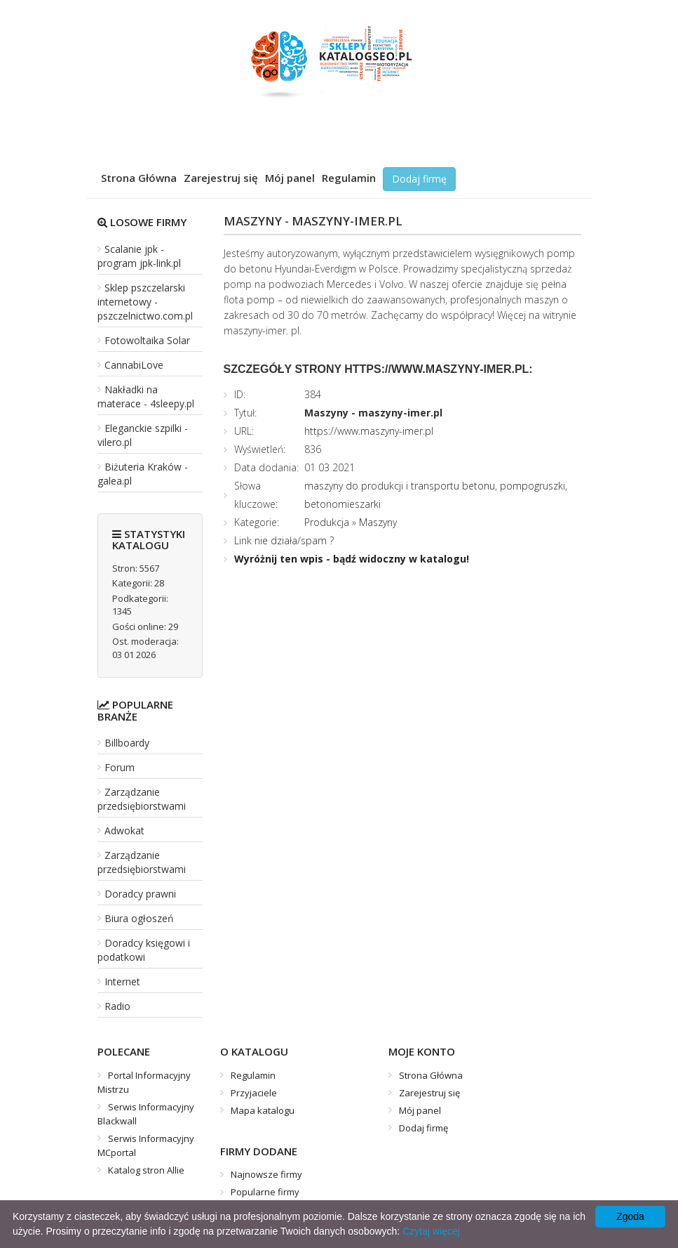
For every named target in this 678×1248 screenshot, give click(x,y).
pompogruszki (532, 485)
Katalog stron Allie (146, 1170)
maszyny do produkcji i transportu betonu (399, 485)
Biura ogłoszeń (139, 918)
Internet (122, 981)
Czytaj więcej (431, 1231)
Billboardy (126, 742)
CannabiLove (133, 365)
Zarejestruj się (221, 178)
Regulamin (349, 178)
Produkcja (326, 522)
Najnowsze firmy (266, 1174)
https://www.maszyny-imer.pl (368, 431)
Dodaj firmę (419, 178)
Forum (119, 767)
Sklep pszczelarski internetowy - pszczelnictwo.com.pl (145, 301)
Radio (117, 1006)
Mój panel (290, 178)
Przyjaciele (254, 1092)
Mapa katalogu (262, 1110)
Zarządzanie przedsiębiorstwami (141, 799)
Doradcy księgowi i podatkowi (143, 950)
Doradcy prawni (140, 893)
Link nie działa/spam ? (284, 540)
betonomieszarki (342, 504)
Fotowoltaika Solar (147, 340)
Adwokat (124, 830)
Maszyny (378, 522)
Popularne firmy (265, 1191)
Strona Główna (139, 178)
